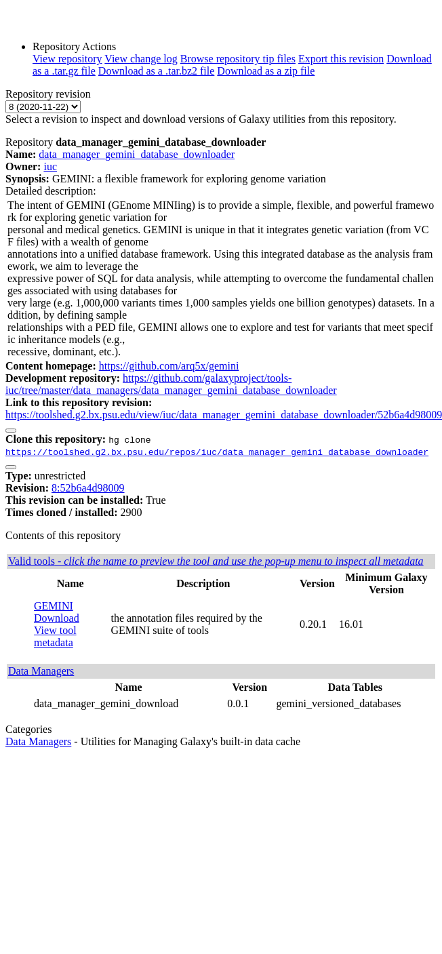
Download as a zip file (266, 71)
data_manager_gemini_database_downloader (137, 154)
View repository (67, 58)
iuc (50, 166)
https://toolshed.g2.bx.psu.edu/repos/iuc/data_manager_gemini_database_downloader (216, 451)
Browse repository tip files (238, 58)
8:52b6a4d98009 (88, 488)
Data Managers (41, 671)
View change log (140, 58)
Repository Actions (74, 46)
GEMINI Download (56, 612)
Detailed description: (50, 191)
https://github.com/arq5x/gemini (169, 366)
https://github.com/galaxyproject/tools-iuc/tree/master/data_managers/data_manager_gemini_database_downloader (171, 384)
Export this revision (341, 58)
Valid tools (216, 561)
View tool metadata (55, 636)
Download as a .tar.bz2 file (156, 71)
